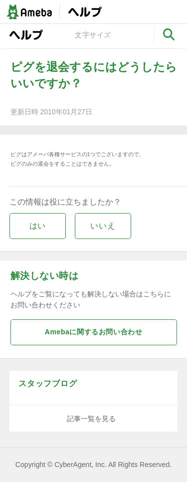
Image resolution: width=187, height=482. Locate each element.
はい (37, 225)
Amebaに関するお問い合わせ (94, 332)
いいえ (102, 225)
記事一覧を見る (91, 419)
